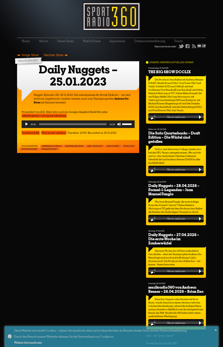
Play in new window (54, 133)
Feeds (178, 41)
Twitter (181, 46)
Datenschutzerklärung (149, 41)
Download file (30, 133)
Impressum (117, 41)
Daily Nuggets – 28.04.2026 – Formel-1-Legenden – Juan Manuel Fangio (173, 190)
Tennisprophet (49, 149)
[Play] (26, 124)
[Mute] (119, 124)
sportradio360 (29, 149)
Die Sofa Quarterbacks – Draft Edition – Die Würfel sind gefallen (174, 137)
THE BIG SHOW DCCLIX (169, 72)
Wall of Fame (92, 41)
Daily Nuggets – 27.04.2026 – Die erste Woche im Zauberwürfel (173, 239)
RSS (194, 46)
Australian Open (74, 146)
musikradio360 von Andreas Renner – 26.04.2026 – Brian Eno (176, 289)
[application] (78, 124)
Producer (128, 146)
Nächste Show (53, 55)
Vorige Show (30, 55)
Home (26, 41)
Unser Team (65, 41)
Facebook (187, 46)
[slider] (73, 124)
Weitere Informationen (28, 343)
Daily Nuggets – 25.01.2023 (78, 75)
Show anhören (176, 117)
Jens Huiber (113, 146)
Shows (43, 41)
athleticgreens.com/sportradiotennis (44, 116)
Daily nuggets (95, 146)
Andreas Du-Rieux (51, 146)
